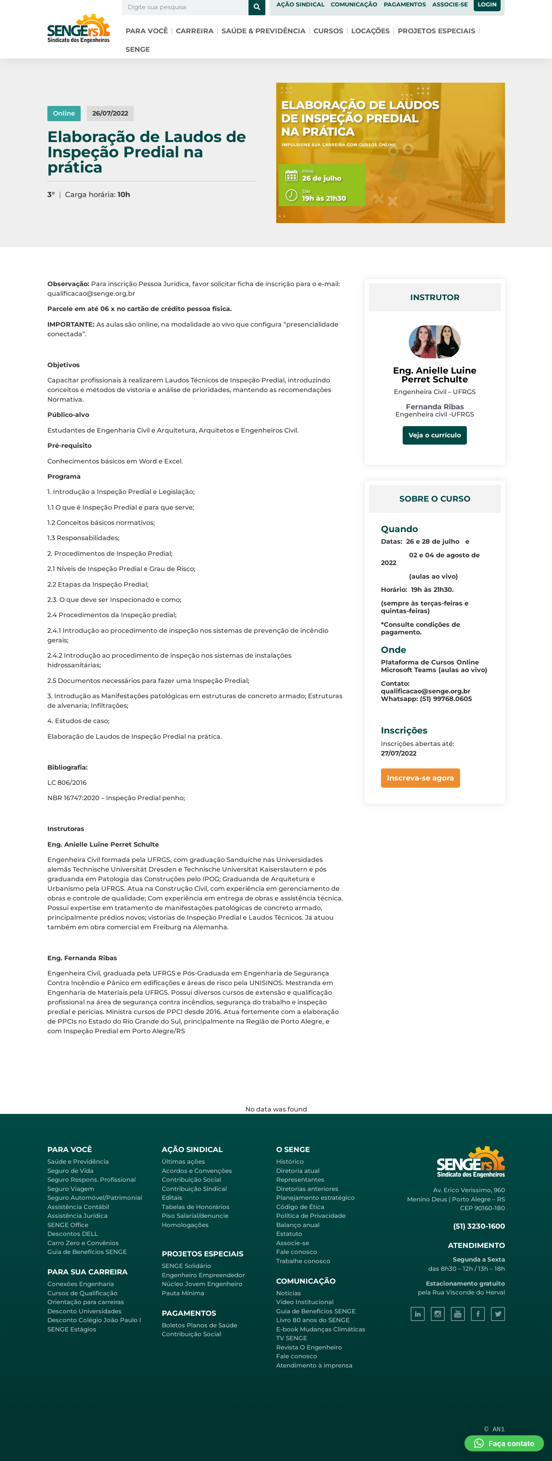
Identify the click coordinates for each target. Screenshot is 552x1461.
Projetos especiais (436, 31)
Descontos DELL (72, 1233)
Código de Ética (300, 1207)
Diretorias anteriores (307, 1189)
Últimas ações (183, 1161)
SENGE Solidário (186, 1266)
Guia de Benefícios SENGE (87, 1252)
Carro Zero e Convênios (83, 1243)
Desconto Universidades (84, 1311)
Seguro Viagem (70, 1189)
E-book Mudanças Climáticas (320, 1329)
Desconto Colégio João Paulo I (94, 1320)
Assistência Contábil (78, 1207)
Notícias (288, 1293)
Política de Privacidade (311, 1215)
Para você (147, 31)
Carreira (195, 31)
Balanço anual (298, 1225)
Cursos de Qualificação (82, 1293)
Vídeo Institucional (305, 1302)
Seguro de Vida (70, 1170)
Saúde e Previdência (78, 1161)
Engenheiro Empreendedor (203, 1275)
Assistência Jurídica (77, 1215)
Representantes (300, 1179)
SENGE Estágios (71, 1329)
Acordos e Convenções (197, 1170)
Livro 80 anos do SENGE (313, 1320)
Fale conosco (296, 1252)
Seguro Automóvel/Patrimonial (94, 1197)
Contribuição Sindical (194, 1189)
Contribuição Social (191, 1179)
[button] (504, 1443)
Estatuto (289, 1233)
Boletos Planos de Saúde (199, 1325)
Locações (370, 31)
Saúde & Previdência (264, 31)
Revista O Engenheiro (309, 1347)
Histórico (290, 1161)
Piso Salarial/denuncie (195, 1215)
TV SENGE (291, 1338)
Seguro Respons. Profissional (91, 1179)
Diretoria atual (298, 1170)
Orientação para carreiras (85, 1302)
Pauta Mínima (183, 1293)
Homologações (185, 1225)
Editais (172, 1197)
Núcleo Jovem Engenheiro (202, 1284)
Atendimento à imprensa (314, 1365)
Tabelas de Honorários (196, 1207)
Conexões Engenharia (80, 1284)
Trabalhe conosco (303, 1261)
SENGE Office (67, 1225)
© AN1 (495, 1429)
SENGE (138, 49)
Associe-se (292, 1243)
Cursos (328, 31)
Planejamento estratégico (315, 1197)
